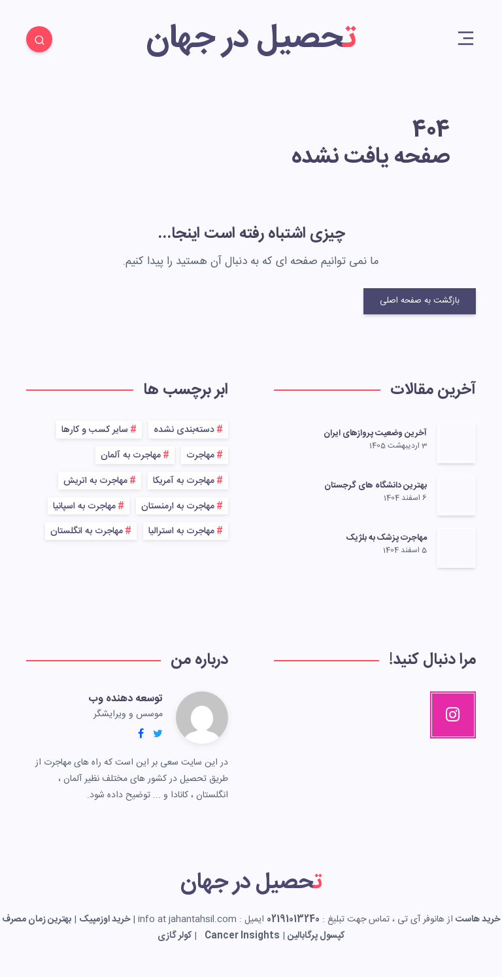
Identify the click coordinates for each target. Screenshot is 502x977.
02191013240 (293, 919)
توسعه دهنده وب (125, 699)
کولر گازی (175, 936)
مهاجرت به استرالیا (181, 531)
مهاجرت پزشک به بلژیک (386, 538)
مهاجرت (200, 455)
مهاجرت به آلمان (131, 455)
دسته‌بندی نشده (184, 430)
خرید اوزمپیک (104, 919)
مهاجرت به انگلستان (86, 531)
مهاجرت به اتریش (95, 481)
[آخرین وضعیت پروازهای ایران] (456, 442)
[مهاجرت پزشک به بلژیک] (456, 547)
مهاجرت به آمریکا (183, 481)
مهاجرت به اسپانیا (84, 506)
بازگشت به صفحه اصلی (420, 300)
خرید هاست (478, 919)
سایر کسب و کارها (94, 430)
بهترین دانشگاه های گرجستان (375, 485)
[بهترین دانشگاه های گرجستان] (456, 495)
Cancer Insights (242, 936)
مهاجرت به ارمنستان (177, 506)
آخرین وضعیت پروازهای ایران (375, 433)
